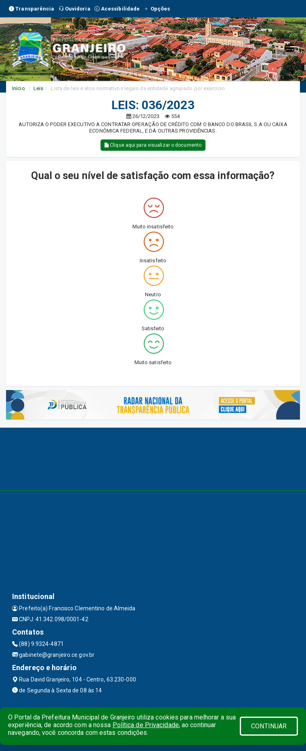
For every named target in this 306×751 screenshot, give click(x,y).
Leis (38, 88)
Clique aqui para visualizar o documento (153, 145)
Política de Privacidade (146, 725)
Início (18, 88)
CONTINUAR (269, 726)
